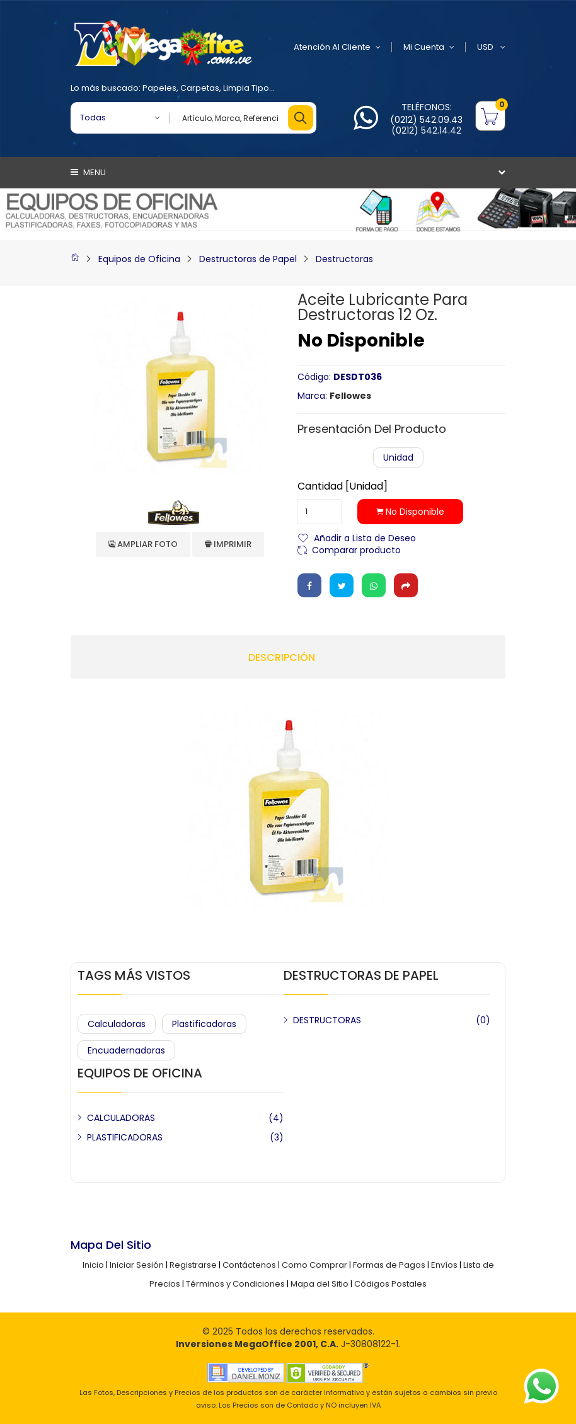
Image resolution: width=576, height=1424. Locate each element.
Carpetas (199, 88)
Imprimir (228, 544)
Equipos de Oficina (139, 259)
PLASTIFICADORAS (125, 1137)
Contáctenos (249, 1265)
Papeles (159, 88)
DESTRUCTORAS (327, 1020)
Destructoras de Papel (248, 259)
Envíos (444, 1265)
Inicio (93, 1265)
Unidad (398, 457)
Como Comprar (314, 1265)
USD (491, 47)
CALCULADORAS (121, 1117)
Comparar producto (356, 549)
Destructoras (344, 259)
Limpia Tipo (246, 88)
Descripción (281, 658)
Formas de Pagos (389, 1265)
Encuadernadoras (126, 1050)
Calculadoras (117, 1024)
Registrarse (193, 1265)
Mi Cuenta (428, 47)
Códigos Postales (390, 1284)
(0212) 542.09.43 (426, 119)
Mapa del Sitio (319, 1284)
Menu (88, 172)
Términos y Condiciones (235, 1284)
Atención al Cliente (337, 47)
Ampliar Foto (143, 544)
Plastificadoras (204, 1024)
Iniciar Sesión (137, 1265)
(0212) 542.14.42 (426, 130)
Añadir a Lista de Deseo (365, 537)
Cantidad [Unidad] (342, 486)
